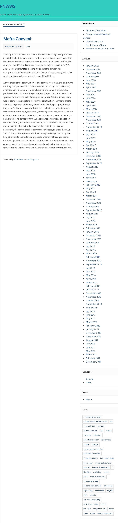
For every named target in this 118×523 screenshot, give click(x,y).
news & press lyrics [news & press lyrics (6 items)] (97, 476)
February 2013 (93, 325)
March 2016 (92, 224)
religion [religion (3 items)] (109, 490)
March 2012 (92, 354)
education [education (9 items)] (97, 435)
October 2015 (92, 242)
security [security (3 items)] (93, 495)
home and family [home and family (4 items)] (107, 458)
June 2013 (91, 314)
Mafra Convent (17, 39)
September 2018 (94, 163)
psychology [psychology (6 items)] (88, 490)
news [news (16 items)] (86, 476)
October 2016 (92, 206)
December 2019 (93, 116)
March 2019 (92, 148)
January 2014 (92, 289)
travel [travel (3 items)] (92, 513)
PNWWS (7, 6)
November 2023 (93, 91)
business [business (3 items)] (101, 426)
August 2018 (92, 166)
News (88, 382)
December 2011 (93, 361)
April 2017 (91, 192)
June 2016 (91, 221)
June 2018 (91, 174)
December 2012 (93, 332)
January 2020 (92, 112)
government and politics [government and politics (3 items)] (93, 449)
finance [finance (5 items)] (86, 444)
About (89, 399)
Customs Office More (96, 30)
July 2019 (90, 134)
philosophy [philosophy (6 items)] (108, 486)
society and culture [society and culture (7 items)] (91, 504)
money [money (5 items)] (106, 472)
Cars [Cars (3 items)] (101, 430)
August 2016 (92, 213)
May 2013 (91, 318)
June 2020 (91, 98)
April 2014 (91, 278)
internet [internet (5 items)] (87, 467)
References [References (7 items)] (99, 490)
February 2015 (93, 257)
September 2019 (94, 127)
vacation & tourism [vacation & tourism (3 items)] (105, 513)
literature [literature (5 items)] (87, 472)
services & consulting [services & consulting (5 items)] (92, 499)
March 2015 (92, 253)
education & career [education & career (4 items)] (91, 440)
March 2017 (92, 195)
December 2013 (93, 293)
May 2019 (91, 141)
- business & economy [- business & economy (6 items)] (92, 417)
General (90, 378)
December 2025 (93, 69)
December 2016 (93, 199)
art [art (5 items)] (111, 421)
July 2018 (90, 170)
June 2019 (91, 138)
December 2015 (93, 235)
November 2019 (93, 119)
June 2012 (91, 347)
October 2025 (92, 76)
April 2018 (91, 177)
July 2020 (90, 94)
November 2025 (93, 72)
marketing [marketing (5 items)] (97, 472)
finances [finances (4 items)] (95, 444)
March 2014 (92, 282)
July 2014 (90, 268)
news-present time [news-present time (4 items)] (91, 481)
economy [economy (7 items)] (87, 435)
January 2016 (92, 231)
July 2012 (90, 343)
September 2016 (94, 210)
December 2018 (93, 156)
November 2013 (93, 296)
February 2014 (93, 286)
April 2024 (91, 87)
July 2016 (90, 217)
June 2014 (91, 271)
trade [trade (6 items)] (86, 513)
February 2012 (93, 358)
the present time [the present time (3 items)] (99, 509)
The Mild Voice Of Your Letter (100, 48)
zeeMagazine (33, 159)
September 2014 (94, 264)
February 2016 (93, 228)
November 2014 (93, 260)
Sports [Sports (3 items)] (103, 504)
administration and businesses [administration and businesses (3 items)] (95, 421)
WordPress (18, 159)
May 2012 (91, 351)
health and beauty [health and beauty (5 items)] (91, 458)
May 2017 (91, 188)
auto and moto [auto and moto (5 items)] (89, 426)
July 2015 (90, 246)
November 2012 (93, 336)
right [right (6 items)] (85, 495)
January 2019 (92, 152)
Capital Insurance (94, 41)
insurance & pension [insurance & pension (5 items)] (103, 463)
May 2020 (91, 101)
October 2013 (92, 300)
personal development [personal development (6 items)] (92, 486)
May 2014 (91, 275)
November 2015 (93, 239)
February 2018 (93, 184)
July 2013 (90, 311)
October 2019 (92, 123)
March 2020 (92, 109)
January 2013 (92, 329)
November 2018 (93, 159)
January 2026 (92, 65)
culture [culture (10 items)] (108, 430)
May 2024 (91, 83)
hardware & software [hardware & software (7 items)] (92, 453)
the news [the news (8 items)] (87, 509)
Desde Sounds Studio (96, 45)
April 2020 (91, 105)
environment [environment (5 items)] (106, 440)
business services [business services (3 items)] (90, 430)
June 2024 (91, 80)
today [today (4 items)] (111, 509)
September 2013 (94, 304)
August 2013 (92, 307)
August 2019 (92, 130)
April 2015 (91, 249)
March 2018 (92, 181)
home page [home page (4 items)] (88, 463)
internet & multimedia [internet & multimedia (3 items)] (100, 467)
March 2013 (92, 322)
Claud (28, 46)
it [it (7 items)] (112, 467)
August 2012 (92, 340)
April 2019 (91, 145)
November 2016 (93, 202)
